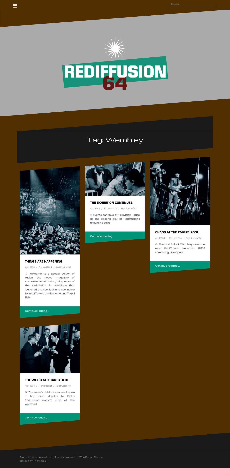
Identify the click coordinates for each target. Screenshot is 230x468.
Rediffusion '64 (63, 267)
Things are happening (43, 261)
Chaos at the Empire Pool (177, 232)
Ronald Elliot (45, 267)
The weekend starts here (47, 380)
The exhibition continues (111, 202)
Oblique (24, 461)
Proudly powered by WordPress (73, 457)
